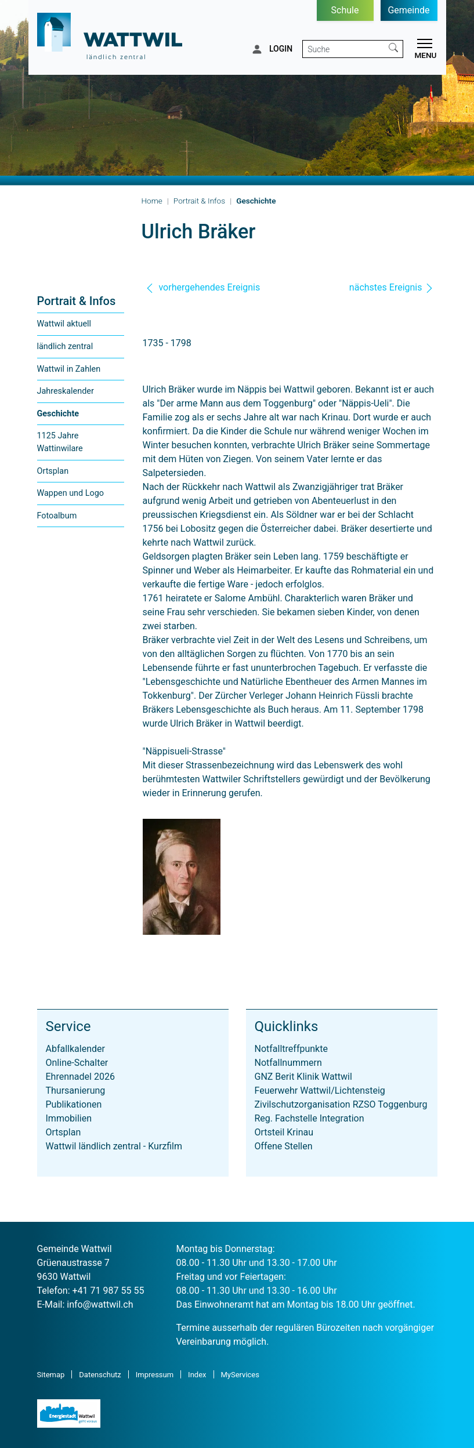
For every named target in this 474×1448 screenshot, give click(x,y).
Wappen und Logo (70, 493)
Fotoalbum (57, 516)
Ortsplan (53, 471)
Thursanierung (76, 1090)
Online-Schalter (77, 1062)
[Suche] (343, 49)
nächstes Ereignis (391, 287)
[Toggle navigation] (423, 50)
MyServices (239, 1374)
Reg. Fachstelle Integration (309, 1118)
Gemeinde (408, 10)
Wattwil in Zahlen (69, 369)
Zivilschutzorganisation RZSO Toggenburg (341, 1104)
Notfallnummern (288, 1062)
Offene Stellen (284, 1146)
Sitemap (51, 1374)
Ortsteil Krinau (284, 1132)
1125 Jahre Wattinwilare (60, 442)
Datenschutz (100, 1374)
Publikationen (74, 1104)
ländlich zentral (65, 346)
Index (197, 1374)
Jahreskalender (65, 391)
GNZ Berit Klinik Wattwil (303, 1076)
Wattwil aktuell (64, 324)
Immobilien (69, 1118)
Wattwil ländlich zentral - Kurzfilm (114, 1146)
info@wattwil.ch (100, 1304)
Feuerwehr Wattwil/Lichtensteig (320, 1090)
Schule (345, 10)
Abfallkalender (75, 1048)
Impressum (154, 1374)
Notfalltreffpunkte (291, 1048)
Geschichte (61, 417)
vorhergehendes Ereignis (202, 287)
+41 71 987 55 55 (108, 1290)
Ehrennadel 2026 (80, 1076)
